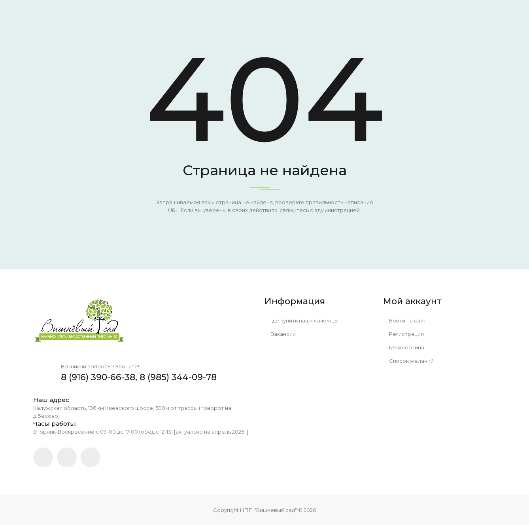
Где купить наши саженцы (301, 320)
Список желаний (408, 361)
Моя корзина (403, 347)
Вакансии (280, 334)
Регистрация (403, 334)
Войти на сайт (404, 320)
